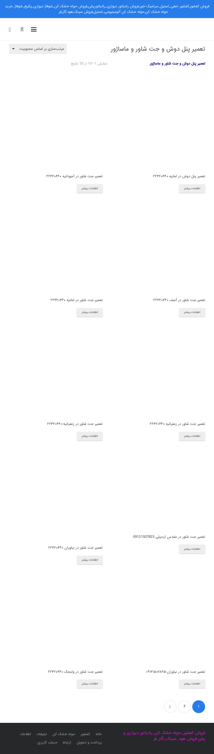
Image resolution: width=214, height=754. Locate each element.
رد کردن (52, 12)
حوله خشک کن (63, 734)
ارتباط (67, 742)
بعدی (170, 706)
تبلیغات (41, 734)
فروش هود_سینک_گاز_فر (175, 738)
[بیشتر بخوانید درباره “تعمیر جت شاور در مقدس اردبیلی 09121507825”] (192, 548)
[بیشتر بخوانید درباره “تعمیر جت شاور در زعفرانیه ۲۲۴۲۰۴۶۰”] (192, 436)
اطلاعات (25, 734)
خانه (99, 734)
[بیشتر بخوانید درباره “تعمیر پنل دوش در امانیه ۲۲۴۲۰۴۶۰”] (192, 188)
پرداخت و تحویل (89, 742)
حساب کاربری (47, 742)
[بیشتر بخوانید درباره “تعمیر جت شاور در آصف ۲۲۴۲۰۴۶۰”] (192, 312)
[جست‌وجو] (22, 29)
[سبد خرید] (10, 29)
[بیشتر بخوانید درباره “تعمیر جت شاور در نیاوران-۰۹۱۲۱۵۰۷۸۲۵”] (192, 683)
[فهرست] (34, 29)
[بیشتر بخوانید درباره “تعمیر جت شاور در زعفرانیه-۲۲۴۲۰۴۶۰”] (90, 436)
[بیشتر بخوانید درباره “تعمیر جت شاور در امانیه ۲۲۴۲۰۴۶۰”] (90, 312)
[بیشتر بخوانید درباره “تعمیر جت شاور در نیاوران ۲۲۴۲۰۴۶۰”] (90, 560)
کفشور (85, 734)
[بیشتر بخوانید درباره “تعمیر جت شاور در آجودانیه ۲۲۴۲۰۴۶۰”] (90, 188)
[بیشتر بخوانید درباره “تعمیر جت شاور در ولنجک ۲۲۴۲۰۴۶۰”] (90, 683)
